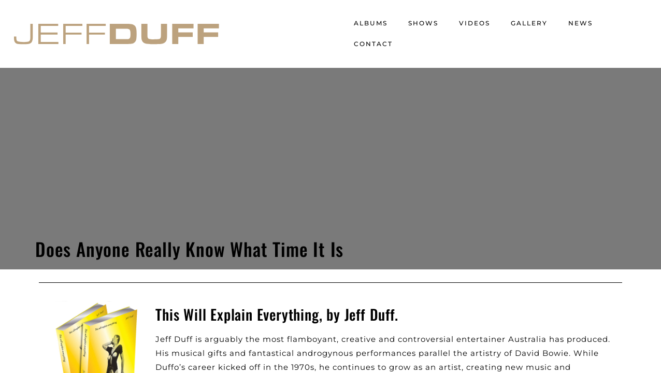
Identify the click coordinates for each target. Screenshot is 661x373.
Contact (373, 44)
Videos (474, 23)
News (580, 23)
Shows (423, 23)
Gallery (529, 23)
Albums (370, 23)
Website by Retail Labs (201, 339)
